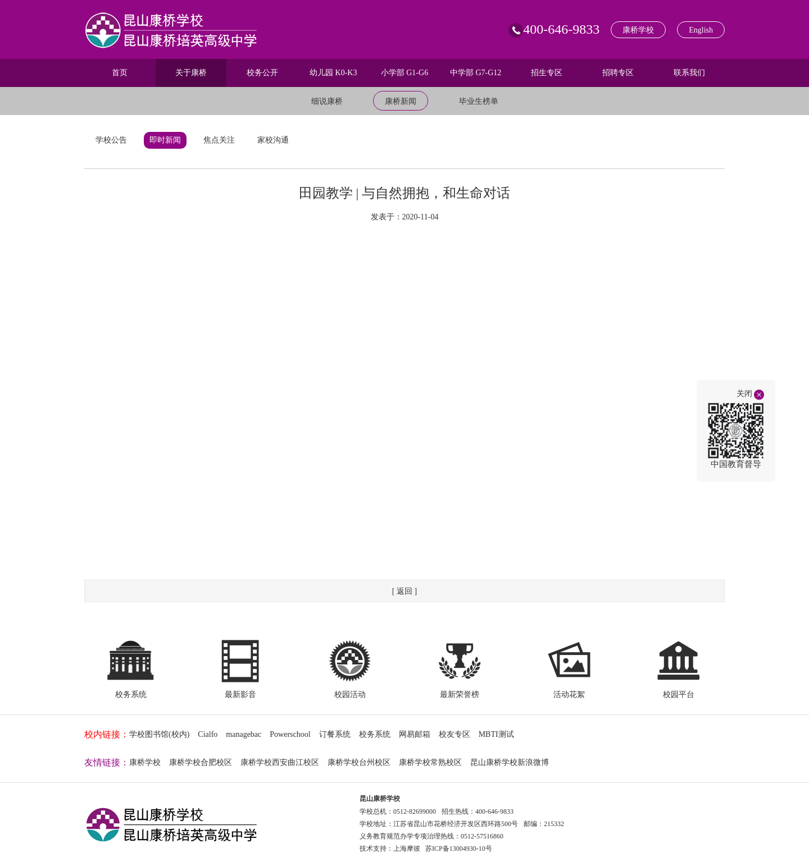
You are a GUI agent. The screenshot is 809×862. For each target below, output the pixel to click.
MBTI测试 (496, 734)
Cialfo (207, 734)
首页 (120, 72)
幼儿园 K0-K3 (333, 72)
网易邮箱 (414, 734)
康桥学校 (638, 30)
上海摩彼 (406, 848)
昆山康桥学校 (380, 799)
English (701, 30)
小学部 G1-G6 (404, 72)
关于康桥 (191, 72)
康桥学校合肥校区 (200, 762)
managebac (243, 734)
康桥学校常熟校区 (430, 762)
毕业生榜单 (478, 101)
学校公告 (111, 140)
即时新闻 (165, 140)
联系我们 (689, 72)
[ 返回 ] (404, 591)
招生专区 (546, 72)
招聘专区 (618, 72)
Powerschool (290, 734)
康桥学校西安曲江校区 (279, 762)
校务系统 (374, 734)
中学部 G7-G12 (475, 72)
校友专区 (454, 734)
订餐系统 (335, 734)
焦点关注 (219, 140)
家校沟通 (273, 140)
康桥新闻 (400, 101)
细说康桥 (327, 101)
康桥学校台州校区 (359, 762)
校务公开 (262, 72)
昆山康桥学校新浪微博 (509, 762)
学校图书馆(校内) (159, 734)
